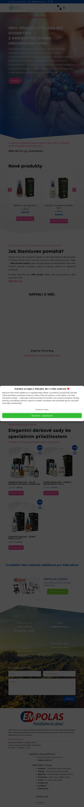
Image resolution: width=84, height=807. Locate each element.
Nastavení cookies (42, 409)
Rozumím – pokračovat (42, 415)
